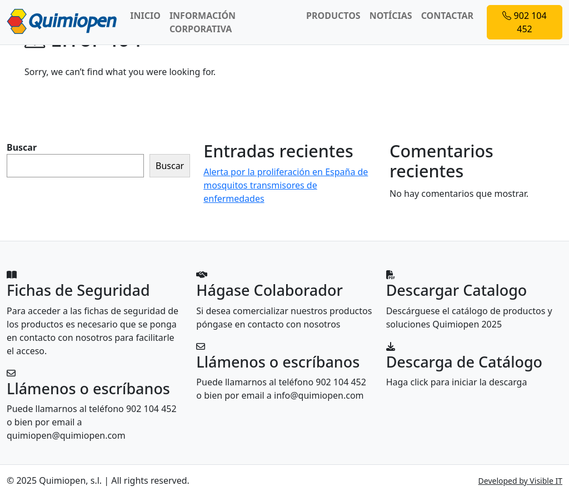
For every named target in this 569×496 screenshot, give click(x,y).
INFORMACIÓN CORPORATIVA (202, 22)
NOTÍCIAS (391, 15)
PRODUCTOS (333, 15)
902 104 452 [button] (524, 22)
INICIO (145, 15)
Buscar (22, 147)
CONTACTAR (447, 15)
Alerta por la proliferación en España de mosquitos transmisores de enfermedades (285, 185)
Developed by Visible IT (520, 480)
